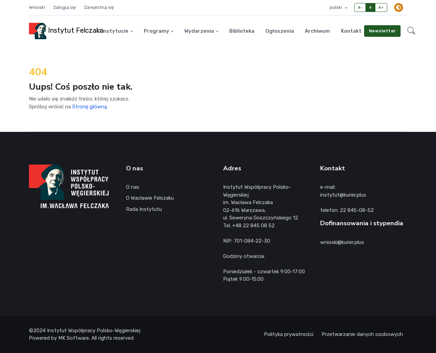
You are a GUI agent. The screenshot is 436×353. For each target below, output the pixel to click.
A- (360, 7)
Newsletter (382, 30)
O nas (132, 187)
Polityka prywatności (288, 334)
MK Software (73, 338)
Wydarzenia (199, 31)
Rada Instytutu (144, 209)
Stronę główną (89, 107)
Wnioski (37, 7)
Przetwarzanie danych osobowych (362, 334)
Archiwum (317, 31)
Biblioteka (241, 31)
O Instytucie (112, 31)
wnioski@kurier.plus (342, 242)
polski (336, 7)
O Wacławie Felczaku (150, 198)
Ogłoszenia (279, 31)
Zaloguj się (64, 7)
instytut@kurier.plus (343, 195)
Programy (156, 31)
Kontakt (351, 31)
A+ (381, 7)
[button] (411, 31)
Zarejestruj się (99, 7)
